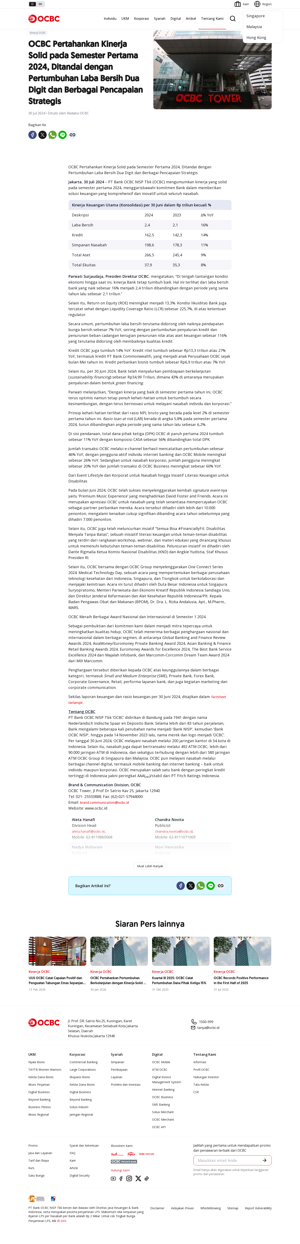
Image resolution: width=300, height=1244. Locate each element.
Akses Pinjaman (39, 1084)
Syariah (159, 18)
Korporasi (141, 18)
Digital (175, 18)
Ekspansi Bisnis (80, 1077)
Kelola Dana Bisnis (41, 1077)
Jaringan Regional (81, 1114)
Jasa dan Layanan (40, 1153)
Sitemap (232, 1208)
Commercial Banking (84, 1062)
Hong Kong (256, 37)
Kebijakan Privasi (182, 1208)
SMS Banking (161, 1104)
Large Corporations (83, 1070)
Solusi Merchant (163, 1112)
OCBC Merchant (163, 1119)
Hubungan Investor (206, 1077)
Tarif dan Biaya (38, 1160)
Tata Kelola (201, 1084)
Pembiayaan (119, 1070)
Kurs (31, 1168)
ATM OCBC (160, 1070)
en (40, 4)
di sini (61, 1220)
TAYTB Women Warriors (44, 1070)
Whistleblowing (210, 1208)
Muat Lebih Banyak (150, 866)
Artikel (191, 18)
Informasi (199, 1062)
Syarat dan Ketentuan (84, 1145)
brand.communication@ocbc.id (104, 802)
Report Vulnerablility (258, 1208)
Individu (110, 18)
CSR (196, 1092)
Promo (33, 1145)
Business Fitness (39, 1107)
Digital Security (80, 1175)
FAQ (72, 1153)
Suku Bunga (36, 1175)
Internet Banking (163, 1089)
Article (74, 1168)
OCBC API (159, 1127)
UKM (125, 18)
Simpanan (117, 1062)
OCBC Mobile (161, 1062)
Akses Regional (38, 1114)
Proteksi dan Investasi (125, 1084)
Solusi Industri (79, 1107)
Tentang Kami (212, 18)
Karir (73, 1160)
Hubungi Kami (120, 1170)
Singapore (255, 15)
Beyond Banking (39, 1099)
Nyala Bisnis (36, 1062)
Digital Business (39, 1092)
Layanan (116, 1077)
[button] (264, 1160)
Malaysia (254, 26)
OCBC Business (162, 1097)
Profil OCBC (201, 1070)
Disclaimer (157, 1208)
